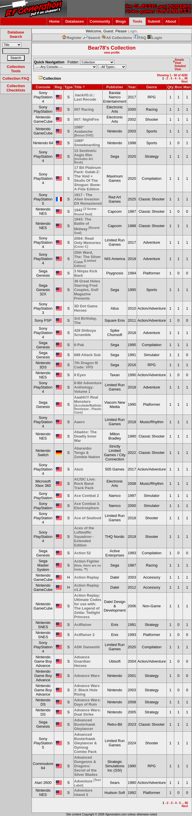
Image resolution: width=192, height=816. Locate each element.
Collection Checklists (16, 88)
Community (100, 21)
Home (54, 21)
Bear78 (96, 48)
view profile (112, 52)
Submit (154, 21)
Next (184, 81)
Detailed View (180, 68)
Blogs (120, 21)
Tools (137, 21)
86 (186, 78)
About (170, 21)
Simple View (179, 61)
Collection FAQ (16, 78)
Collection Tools (16, 69)
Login (132, 31)
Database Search (15, 34)
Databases (74, 21)
